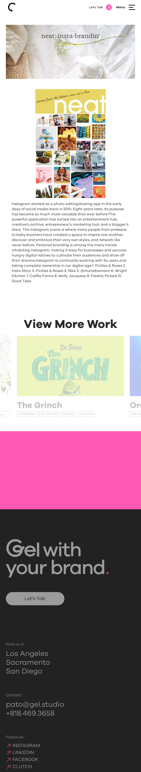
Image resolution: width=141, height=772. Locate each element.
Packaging (68, 416)
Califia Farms (42, 276)
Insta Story (21, 271)
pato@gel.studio (35, 710)
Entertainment (27, 416)
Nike (72, 271)
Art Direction (49, 416)
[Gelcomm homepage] (15, 7)
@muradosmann (95, 271)
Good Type (21, 281)
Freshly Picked (104, 276)
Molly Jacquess (72, 276)
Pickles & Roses (108, 265)
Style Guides (87, 416)
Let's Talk (35, 604)
